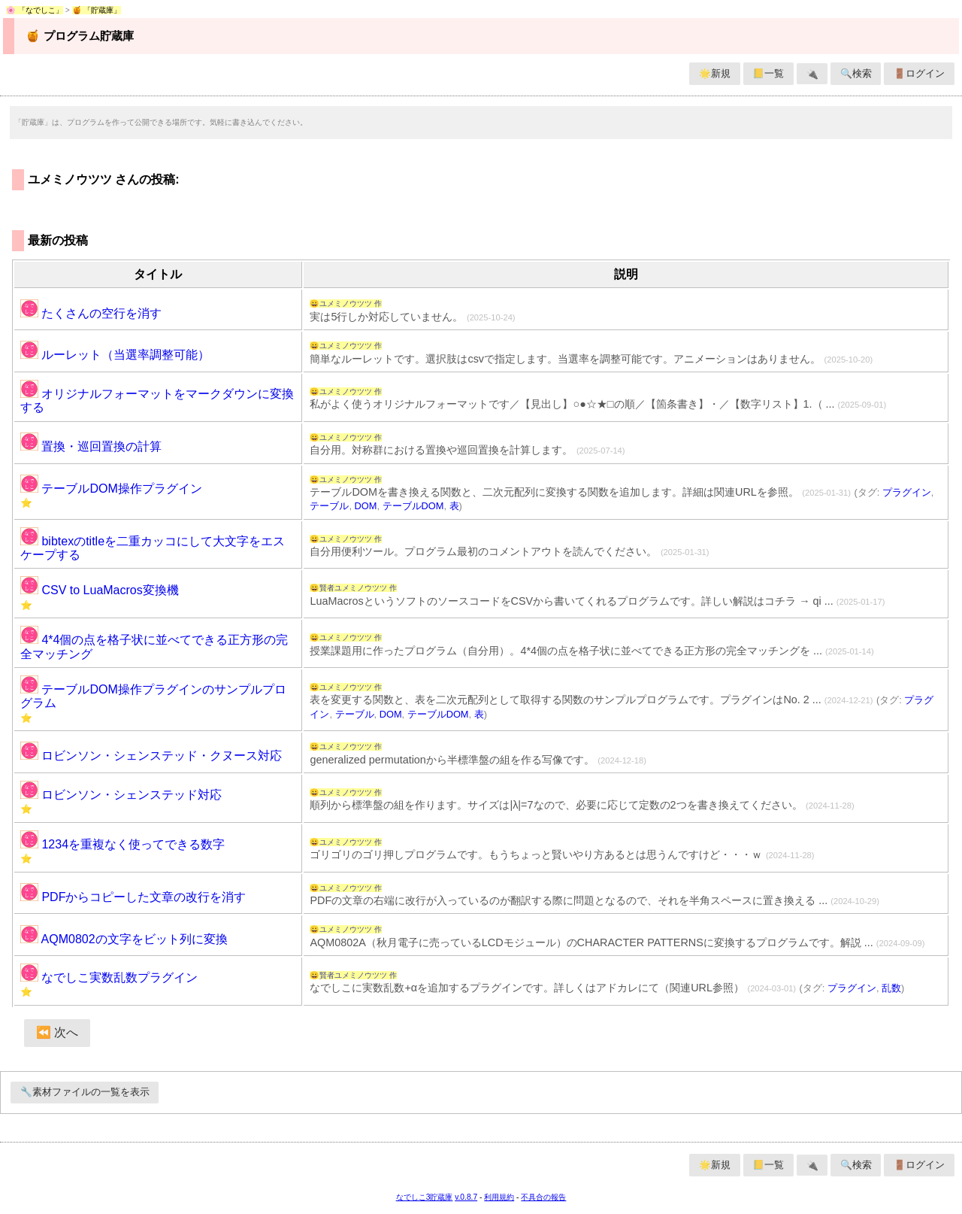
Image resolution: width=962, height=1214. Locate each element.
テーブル (329, 505)
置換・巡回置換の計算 (91, 446)
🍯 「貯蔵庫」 (97, 10)
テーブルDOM (413, 505)
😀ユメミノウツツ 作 (346, 303)
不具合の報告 (543, 1197)
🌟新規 (715, 73)
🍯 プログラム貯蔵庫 (79, 35)
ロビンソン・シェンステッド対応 (121, 794)
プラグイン (906, 492)
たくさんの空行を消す (91, 313)
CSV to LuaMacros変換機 (99, 590)
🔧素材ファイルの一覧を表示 (85, 1091)
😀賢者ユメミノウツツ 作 (353, 588)
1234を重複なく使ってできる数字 (122, 844)
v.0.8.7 (466, 1197)
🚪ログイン (919, 73)
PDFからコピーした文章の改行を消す (133, 897)
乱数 (891, 988)
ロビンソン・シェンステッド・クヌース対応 (151, 755)
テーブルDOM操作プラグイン (111, 488)
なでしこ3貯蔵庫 (424, 1197)
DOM (366, 505)
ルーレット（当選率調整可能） (115, 354)
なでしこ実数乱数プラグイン (109, 977)
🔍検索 (856, 73)
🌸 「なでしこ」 (34, 10)
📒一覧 (768, 73)
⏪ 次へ (57, 1032)
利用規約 (499, 1197)
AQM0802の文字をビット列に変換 (124, 939)
